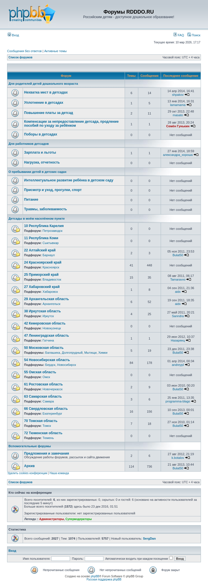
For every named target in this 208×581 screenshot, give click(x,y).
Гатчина (48, 340)
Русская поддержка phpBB (103, 579)
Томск (47, 425)
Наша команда (59, 473)
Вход (13, 35)
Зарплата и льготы (40, 152)
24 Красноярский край (42, 262)
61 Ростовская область (43, 384)
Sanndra (178, 316)
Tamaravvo (178, 279)
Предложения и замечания (46, 453)
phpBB (95, 576)
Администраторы (51, 519)
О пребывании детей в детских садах (38, 171)
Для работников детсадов (29, 143)
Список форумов (21, 57)
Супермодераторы (78, 519)
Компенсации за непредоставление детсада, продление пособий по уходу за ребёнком (71, 124)
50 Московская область (43, 348)
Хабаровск (50, 291)
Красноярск (51, 267)
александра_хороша (178, 154)
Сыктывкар (51, 243)
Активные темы (55, 51)
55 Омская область (40, 372)
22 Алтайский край (40, 250)
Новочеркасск (53, 389)
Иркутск (48, 316)
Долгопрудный (72, 352)
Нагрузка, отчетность (42, 162)
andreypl (178, 364)
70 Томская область (41, 421)
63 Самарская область (43, 396)
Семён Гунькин (177, 126)
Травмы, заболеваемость (45, 209)
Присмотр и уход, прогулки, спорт (53, 190)
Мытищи (90, 352)
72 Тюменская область (43, 433)
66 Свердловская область (46, 409)
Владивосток (52, 279)
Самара (48, 401)
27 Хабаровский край (42, 287)
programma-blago (177, 401)
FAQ (178, 35)
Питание (31, 200)
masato (178, 115)
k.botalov (178, 457)
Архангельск (51, 304)
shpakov (178, 94)
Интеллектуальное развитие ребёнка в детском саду (68, 180)
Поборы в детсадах (40, 134)
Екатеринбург (52, 413)
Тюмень (48, 438)
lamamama (177, 105)
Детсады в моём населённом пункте (37, 218)
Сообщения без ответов (24, 51)
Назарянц (178, 340)
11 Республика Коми (41, 238)
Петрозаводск (52, 230)
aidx (178, 291)
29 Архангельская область (46, 299)
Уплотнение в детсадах (43, 103)
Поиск (193, 35)
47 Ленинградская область (46, 336)
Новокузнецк (52, 328)
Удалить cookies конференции (27, 473)
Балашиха (52, 352)
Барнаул (49, 255)
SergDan (149, 538)
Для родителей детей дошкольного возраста (43, 83)
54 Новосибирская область (47, 360)
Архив (29, 466)
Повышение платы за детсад (48, 113)
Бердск (50, 364)
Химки (102, 352)
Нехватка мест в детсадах (46, 92)
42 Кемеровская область (44, 323)
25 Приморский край (41, 275)
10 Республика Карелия (44, 226)
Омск (46, 377)
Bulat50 (178, 255)
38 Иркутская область (42, 311)
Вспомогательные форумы (30, 446)
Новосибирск (66, 364)
